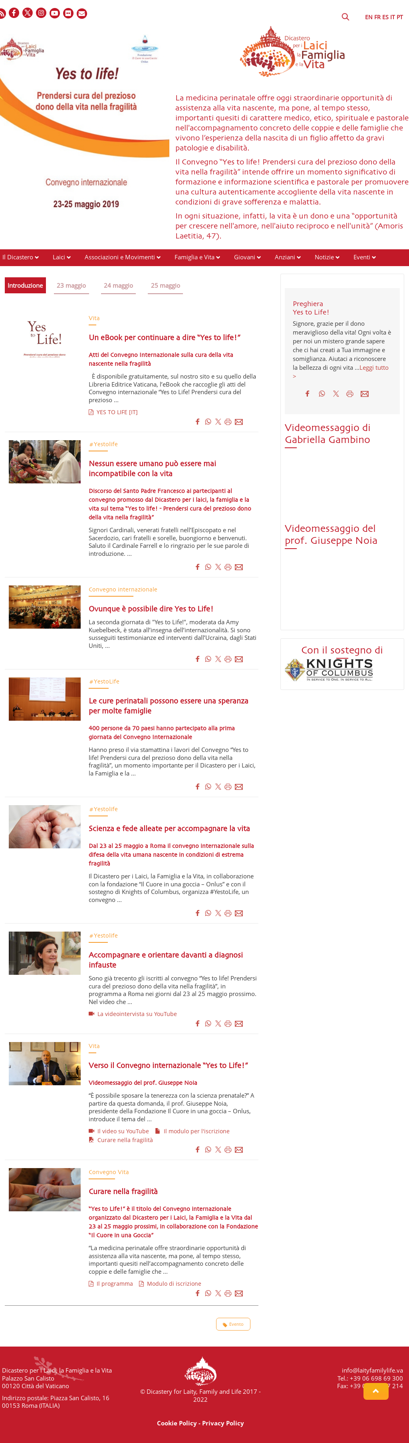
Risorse (12, 272)
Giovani (244, 257)
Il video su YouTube (119, 1131)
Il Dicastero (17, 257)
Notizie (324, 257)
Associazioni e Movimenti (120, 257)
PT (400, 17)
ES (385, 17)
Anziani (285, 257)
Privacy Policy (223, 1423)
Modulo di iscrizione (170, 1283)
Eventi (361, 257)
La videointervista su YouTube (133, 1014)
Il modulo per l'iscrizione (192, 1131)
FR (377, 17)
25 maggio (167, 285)
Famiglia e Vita (194, 257)
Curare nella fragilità (121, 1140)
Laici (59, 257)
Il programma (111, 1283)
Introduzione (25, 285)
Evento (233, 1324)
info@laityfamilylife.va (372, 1370)
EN (369, 17)
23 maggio (72, 285)
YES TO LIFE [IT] (113, 412)
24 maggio (119, 285)
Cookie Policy (177, 1423)
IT (392, 17)
